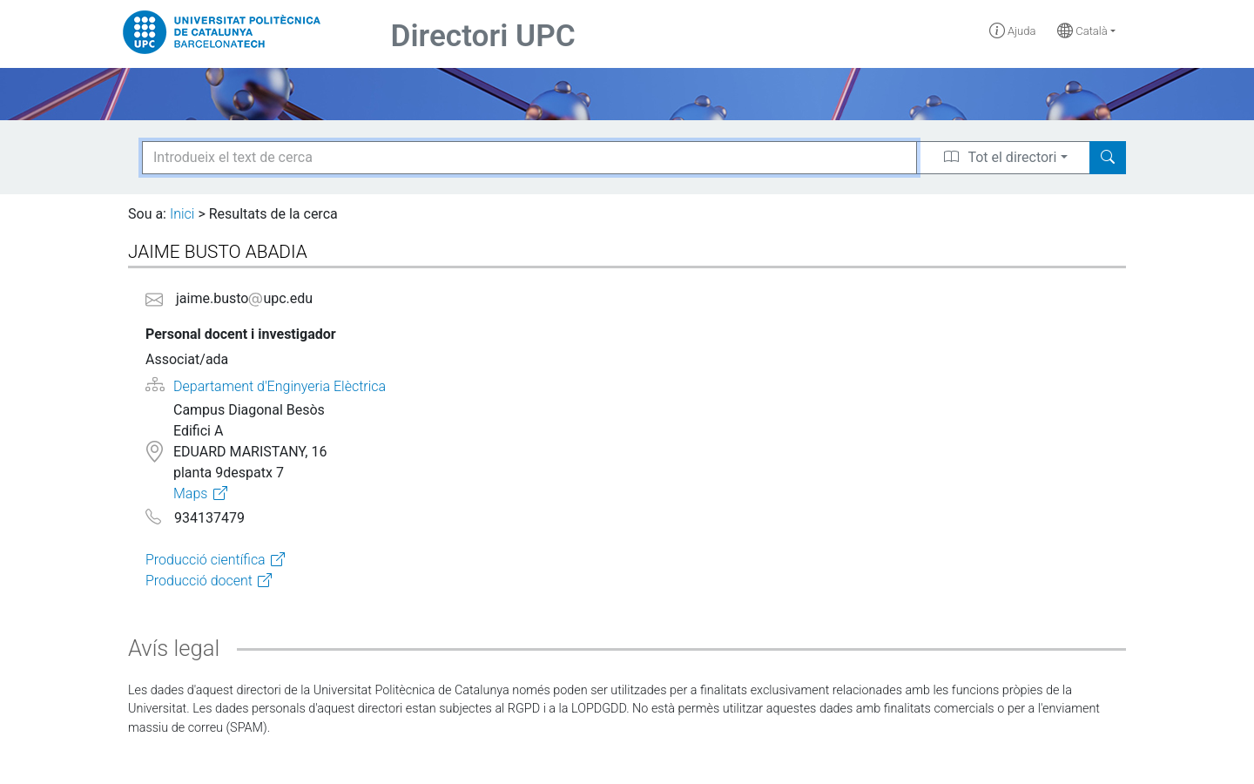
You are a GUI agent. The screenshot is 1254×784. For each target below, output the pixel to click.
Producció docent (199, 580)
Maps (190, 493)
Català (1082, 31)
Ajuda (1012, 31)
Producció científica (205, 559)
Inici (182, 214)
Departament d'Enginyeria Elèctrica (279, 386)
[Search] (1107, 157)
